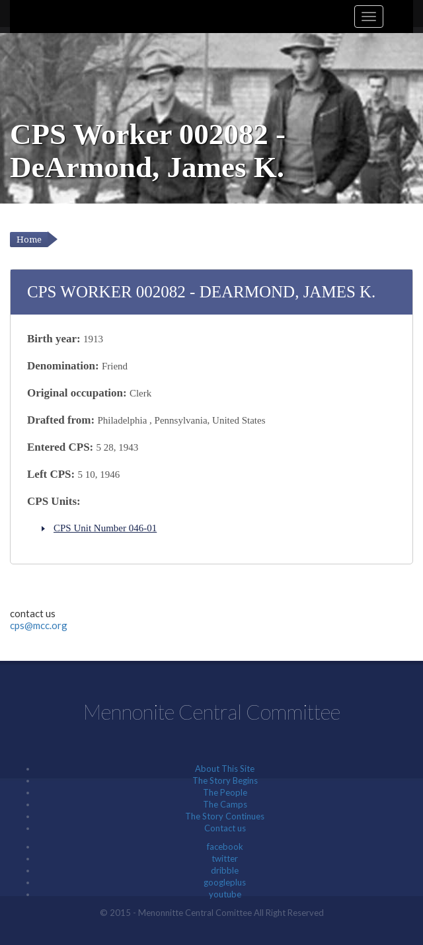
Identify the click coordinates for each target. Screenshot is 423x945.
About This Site (224, 768)
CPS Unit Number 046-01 (105, 528)
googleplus (225, 882)
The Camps (225, 804)
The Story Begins (225, 780)
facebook (225, 846)
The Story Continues (224, 816)
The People (225, 792)
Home (29, 240)
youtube (225, 894)
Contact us (225, 828)
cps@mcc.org (38, 625)
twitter (225, 858)
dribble (225, 870)
